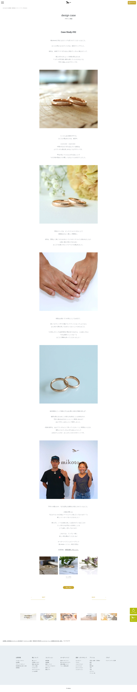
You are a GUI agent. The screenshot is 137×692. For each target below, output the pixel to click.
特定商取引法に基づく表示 (21, 665)
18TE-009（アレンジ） (72, 550)
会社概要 (17, 662)
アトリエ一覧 (92, 673)
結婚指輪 (47, 662)
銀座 (91, 662)
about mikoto (28, 616)
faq (109, 616)
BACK (99, 597)
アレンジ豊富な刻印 (64, 665)
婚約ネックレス (48, 664)
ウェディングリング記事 (111, 660)
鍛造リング (47, 667)
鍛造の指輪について (64, 664)
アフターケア (34, 667)
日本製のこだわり (35, 662)
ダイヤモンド (78, 660)
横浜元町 (91, 665)
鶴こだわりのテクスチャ (65, 662)
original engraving (48, 616)
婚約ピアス (47, 669)
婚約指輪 (47, 660)
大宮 (91, 667)
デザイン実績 (34, 665)
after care (89, 616)
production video (68, 616)
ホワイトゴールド (79, 667)
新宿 (91, 664)
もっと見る (68, 576)
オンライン (92, 671)
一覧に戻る (68, 587)
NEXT (38, 597)
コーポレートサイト (20, 660)
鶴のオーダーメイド (64, 660)
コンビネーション (79, 669)
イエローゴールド (79, 664)
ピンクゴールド (79, 665)
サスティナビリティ (36, 669)
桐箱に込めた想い (35, 664)
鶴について (34, 660)
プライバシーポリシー (20, 664)
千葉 (91, 669)
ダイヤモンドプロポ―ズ (50, 665)
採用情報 (17, 667)
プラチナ (77, 662)
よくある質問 (34, 671)
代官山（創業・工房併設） (95, 660)
